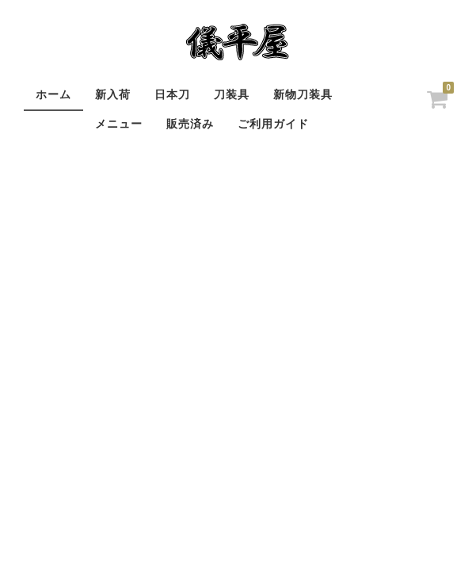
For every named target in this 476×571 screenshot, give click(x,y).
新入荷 (113, 94)
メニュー (119, 123)
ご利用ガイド (273, 123)
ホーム (53, 94)
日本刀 (172, 94)
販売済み (190, 123)
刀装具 (231, 94)
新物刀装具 (303, 94)
